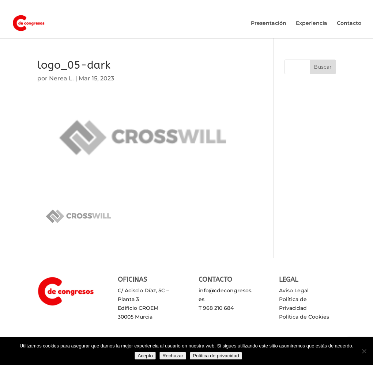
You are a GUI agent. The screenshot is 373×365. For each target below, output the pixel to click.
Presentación (268, 23)
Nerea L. (61, 78)
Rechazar (172, 355)
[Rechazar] (364, 351)
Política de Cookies (304, 316)
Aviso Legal (294, 290)
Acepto (145, 355)
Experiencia (311, 23)
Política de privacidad (216, 355)
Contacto (349, 23)
